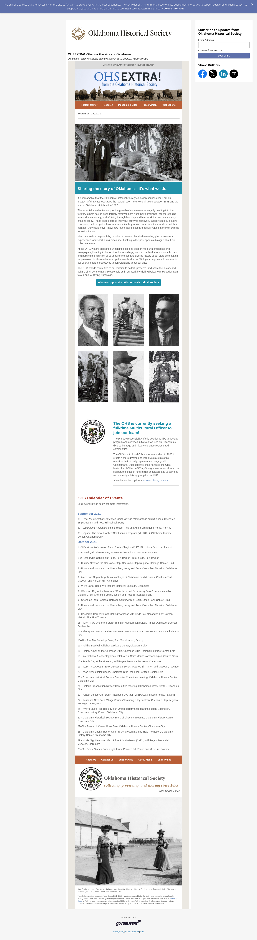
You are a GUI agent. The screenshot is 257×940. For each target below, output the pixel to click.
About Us (91, 759)
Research (108, 105)
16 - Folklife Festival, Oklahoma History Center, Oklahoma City (112, 645)
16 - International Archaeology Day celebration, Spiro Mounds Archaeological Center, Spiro (128, 656)
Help (142, 932)
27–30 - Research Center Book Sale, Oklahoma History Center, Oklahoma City (121, 726)
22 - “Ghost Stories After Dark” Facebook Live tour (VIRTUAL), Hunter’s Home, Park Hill (126, 694)
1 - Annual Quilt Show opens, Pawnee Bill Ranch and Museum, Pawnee (117, 552)
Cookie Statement (173, 8)
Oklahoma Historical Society (134, 778)
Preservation (150, 105)
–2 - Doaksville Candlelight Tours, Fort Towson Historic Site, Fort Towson (119, 557)
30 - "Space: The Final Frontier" (95, 533)
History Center (89, 105)
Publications (168, 105)
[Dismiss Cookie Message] (252, 4)
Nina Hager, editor (169, 791)
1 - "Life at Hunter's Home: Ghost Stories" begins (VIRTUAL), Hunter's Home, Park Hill (125, 547)
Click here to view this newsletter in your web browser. (128, 65)
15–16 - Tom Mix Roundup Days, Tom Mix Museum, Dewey (110, 640)
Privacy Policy (118, 932)
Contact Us (107, 759)
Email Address (206, 40)
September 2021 (89, 513)
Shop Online (164, 759)
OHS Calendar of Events (100, 498)
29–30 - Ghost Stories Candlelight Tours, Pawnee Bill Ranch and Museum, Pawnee (124, 749)
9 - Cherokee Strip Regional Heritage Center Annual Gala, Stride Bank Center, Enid (124, 600)
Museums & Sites (127, 105)
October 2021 (87, 542)
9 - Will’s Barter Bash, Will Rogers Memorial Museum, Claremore (113, 585)
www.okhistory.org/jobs (155, 480)
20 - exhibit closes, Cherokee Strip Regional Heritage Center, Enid (120, 672)
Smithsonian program (125, 533)
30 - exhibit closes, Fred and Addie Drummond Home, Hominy (124, 527)
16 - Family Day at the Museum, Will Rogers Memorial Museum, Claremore (119, 661)
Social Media (145, 759)
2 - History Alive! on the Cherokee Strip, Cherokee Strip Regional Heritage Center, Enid (126, 563)
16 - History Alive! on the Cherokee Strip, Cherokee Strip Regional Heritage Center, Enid (126, 650)
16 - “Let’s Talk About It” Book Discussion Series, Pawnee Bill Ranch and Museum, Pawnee (128, 666)
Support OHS (126, 759)
